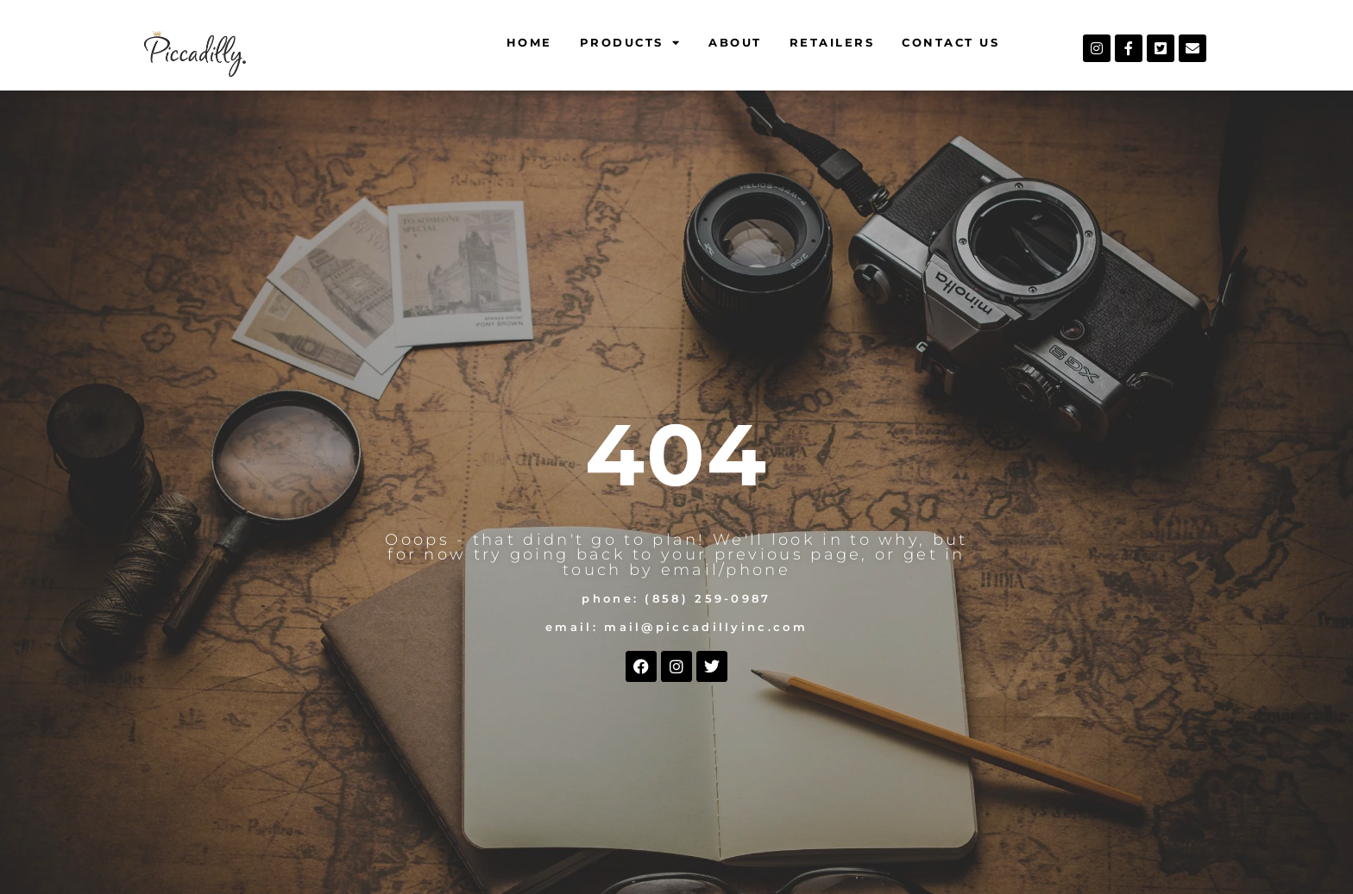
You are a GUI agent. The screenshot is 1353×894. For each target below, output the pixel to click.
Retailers (832, 42)
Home (529, 42)
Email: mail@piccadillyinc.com (676, 627)
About (735, 42)
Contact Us (950, 42)
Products (631, 42)
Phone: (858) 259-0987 (676, 598)
